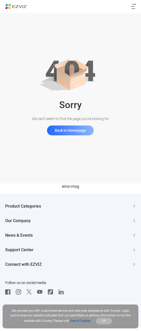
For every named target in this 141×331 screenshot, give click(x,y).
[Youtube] (41, 292)
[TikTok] (52, 292)
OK (104, 321)
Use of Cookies (80, 321)
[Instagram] (20, 292)
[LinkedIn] (62, 292)
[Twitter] (30, 292)
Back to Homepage (70, 130)
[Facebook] (9, 292)
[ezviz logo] (16, 6)
